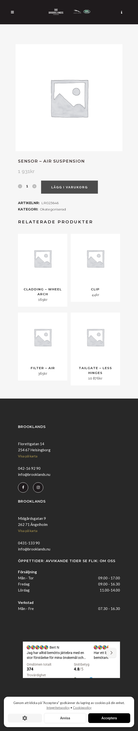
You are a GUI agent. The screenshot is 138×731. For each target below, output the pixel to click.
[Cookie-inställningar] (25, 718)
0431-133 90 (29, 543)
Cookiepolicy (82, 708)
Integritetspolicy (58, 708)
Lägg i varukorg (69, 187)
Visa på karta (27, 456)
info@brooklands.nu (34, 474)
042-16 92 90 (29, 468)
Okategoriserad (53, 209)
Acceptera (109, 718)
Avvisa (65, 718)
